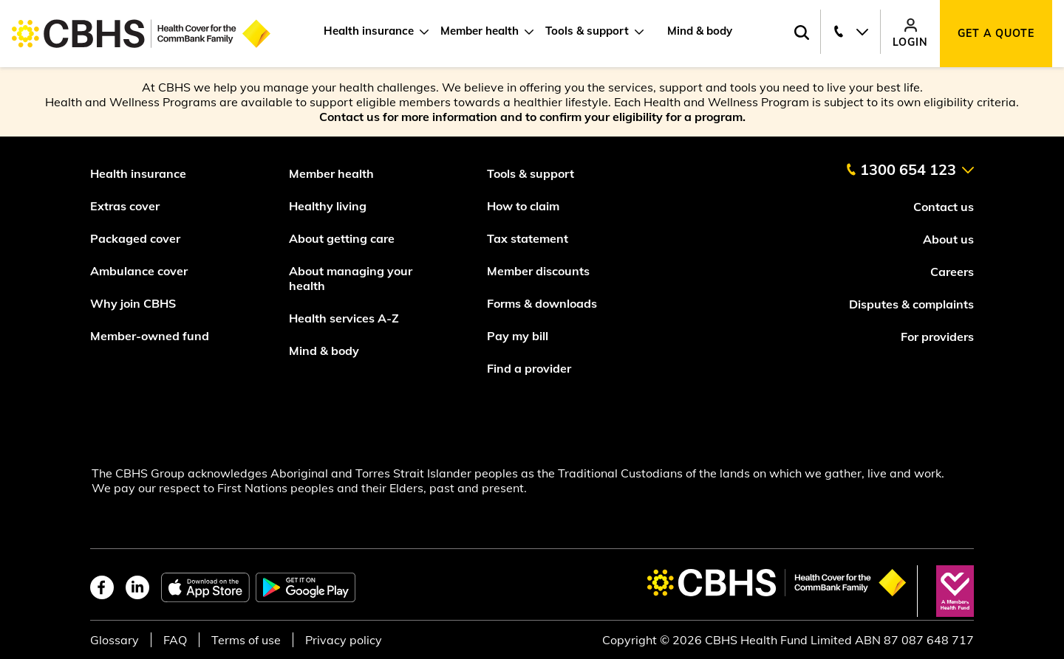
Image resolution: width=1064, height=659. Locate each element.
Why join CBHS (133, 303)
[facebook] (102, 587)
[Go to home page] (141, 33)
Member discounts (538, 270)
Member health (479, 31)
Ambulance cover (139, 270)
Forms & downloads (542, 303)
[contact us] (909, 163)
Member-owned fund (149, 335)
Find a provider (529, 368)
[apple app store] (205, 587)
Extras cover (125, 206)
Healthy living (327, 206)
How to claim (523, 206)
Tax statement (527, 238)
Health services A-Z (344, 318)
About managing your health (350, 278)
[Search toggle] (801, 33)
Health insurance (369, 31)
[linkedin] (137, 587)
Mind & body (699, 31)
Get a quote (996, 33)
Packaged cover (136, 238)
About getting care (342, 238)
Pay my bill (519, 335)
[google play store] (305, 587)
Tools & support (587, 31)
